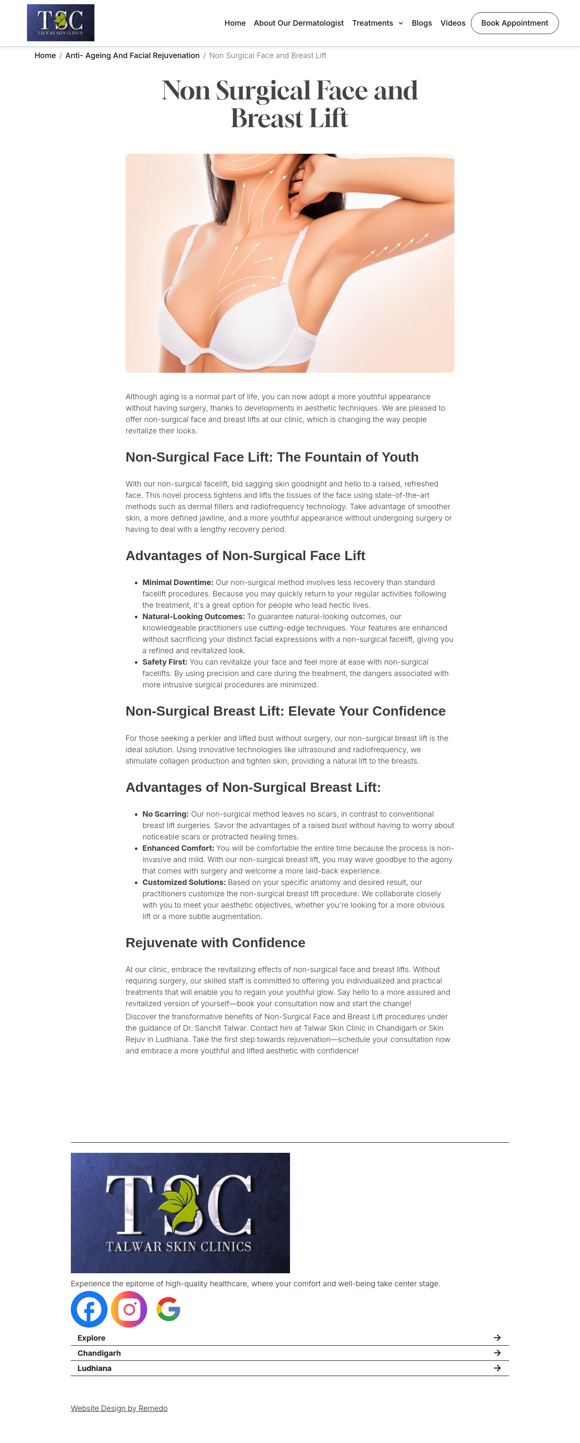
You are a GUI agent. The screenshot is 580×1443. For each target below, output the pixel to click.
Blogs (422, 23)
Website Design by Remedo (119, 1408)
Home (235, 23)
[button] (290, 1338)
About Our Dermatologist (299, 23)
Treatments (378, 23)
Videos (453, 23)
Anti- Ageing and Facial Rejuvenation (132, 55)
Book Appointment (514, 23)
